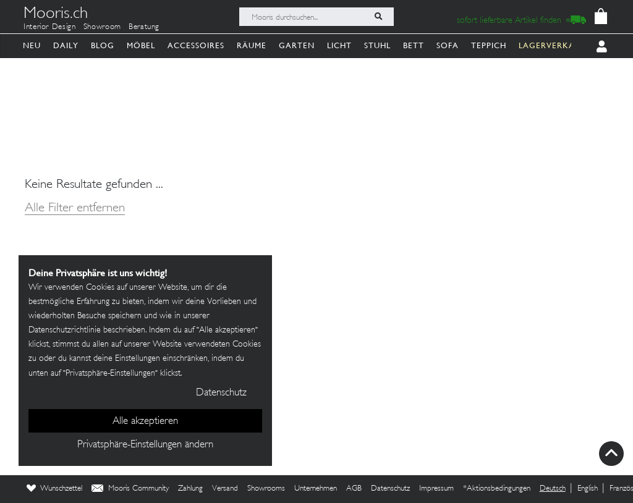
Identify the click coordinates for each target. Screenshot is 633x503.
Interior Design (49, 27)
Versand (225, 488)
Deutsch (553, 488)
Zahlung (190, 488)
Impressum (436, 488)
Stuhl (377, 45)
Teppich (488, 45)
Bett (413, 45)
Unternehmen (315, 488)
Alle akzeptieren (145, 421)
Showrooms (266, 488)
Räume (251, 45)
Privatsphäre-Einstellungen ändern (145, 445)
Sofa (447, 45)
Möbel (141, 45)
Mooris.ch (55, 15)
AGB (354, 488)
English (587, 488)
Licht (339, 45)
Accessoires (196, 45)
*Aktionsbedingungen (496, 488)
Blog (102, 45)
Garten (297, 45)
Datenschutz (390, 488)
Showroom (102, 27)
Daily (66, 45)
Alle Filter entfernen (75, 208)
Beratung (144, 27)
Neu (32, 45)
